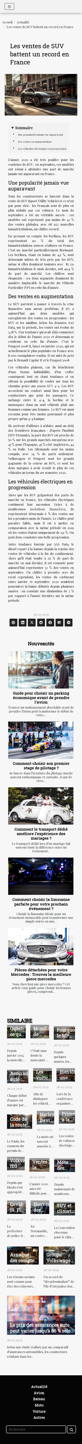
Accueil (7, 22)
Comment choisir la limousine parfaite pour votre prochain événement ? (41, 904)
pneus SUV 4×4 (48, 386)
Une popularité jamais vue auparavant (40, 134)
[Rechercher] (36, 1429)
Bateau (39, 1399)
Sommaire (24, 127)
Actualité (23, 22)
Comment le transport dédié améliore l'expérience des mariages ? (41, 834)
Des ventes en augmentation (34, 141)
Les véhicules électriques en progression (42, 148)
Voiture (39, 1411)
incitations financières (47, 509)
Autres (39, 1417)
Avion (39, 1393)
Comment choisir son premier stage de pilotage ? (41, 765)
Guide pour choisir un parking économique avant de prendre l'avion (41, 698)
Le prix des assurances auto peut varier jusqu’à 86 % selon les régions (42, 1331)
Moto (39, 1405)
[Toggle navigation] (9, 6)
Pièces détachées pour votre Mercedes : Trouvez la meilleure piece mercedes (41, 974)
